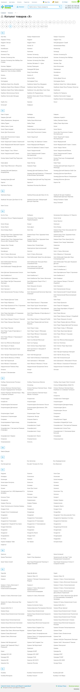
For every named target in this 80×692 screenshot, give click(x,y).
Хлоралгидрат (5, 398)
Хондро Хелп (31, 535)
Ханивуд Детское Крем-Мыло (62, 173)
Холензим (57, 476)
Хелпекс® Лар (5, 54)
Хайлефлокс (31, 117)
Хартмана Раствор (6, 185)
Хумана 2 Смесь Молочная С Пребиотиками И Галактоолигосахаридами (36, 589)
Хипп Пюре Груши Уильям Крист (37, 305)
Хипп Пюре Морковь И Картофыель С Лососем (38, 314)
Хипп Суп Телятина (59, 343)
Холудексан (4, 500)
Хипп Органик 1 (58, 286)
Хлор (55, 392)
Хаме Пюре (57, 163)
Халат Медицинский (60, 141)
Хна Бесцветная (6, 464)
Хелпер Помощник (33, 66)
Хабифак (30, 114)
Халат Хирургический (33, 150)
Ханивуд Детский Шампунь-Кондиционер (9, 171)
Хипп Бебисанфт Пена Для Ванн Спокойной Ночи (37, 262)
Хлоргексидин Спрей (7, 413)
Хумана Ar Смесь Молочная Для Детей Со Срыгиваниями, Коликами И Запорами (66, 597)
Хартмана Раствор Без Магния (36, 185)
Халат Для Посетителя (8, 132)
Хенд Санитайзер (32, 72)
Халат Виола (58, 129)
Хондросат (4, 533)
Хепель (3, 75)
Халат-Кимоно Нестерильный (36, 129)
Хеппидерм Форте (59, 81)
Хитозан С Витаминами (8, 372)
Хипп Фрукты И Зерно (7, 346)
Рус (49, 2)
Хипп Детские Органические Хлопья (12, 272)
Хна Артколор (31, 461)
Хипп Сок (56, 337)
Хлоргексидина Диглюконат (9, 407)
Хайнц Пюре (31, 123)
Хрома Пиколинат (6, 557)
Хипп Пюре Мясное (59, 313)
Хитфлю (29, 372)
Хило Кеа (30, 230)
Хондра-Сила (5, 509)
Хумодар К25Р (58, 654)
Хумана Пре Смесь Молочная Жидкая (12, 630)
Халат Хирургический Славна (10, 153)
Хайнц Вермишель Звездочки (10, 120)
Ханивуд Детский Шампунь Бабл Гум (65, 170)
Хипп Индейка (31, 272)
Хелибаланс (4, 48)
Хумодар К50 (5, 657)
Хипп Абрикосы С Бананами (62, 254)
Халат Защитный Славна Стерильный (12, 141)
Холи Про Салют (32, 488)
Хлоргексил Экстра (33, 416)
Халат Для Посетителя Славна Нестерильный (63, 133)
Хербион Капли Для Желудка (10, 96)
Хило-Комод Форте (6, 230)
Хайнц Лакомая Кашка (60, 120)
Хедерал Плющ (5, 39)
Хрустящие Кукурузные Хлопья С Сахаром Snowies (64, 562)
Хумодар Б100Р (32, 651)
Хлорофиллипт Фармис (8, 436)
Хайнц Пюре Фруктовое (61, 123)
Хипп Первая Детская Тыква (9, 299)
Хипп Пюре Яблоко (33, 337)
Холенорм (4, 479)
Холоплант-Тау (58, 491)
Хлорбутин (4, 401)
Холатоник (4, 485)
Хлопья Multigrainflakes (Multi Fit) (63, 385)
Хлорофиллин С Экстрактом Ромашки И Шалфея (12, 429)
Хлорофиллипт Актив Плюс (62, 428)
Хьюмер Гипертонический (35, 672)
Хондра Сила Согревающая (9, 512)
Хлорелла (57, 395)
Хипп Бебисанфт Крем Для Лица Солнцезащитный (64, 258)
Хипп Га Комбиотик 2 (60, 269)
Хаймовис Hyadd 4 (59, 117)
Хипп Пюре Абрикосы (7, 302)
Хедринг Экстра (5, 42)
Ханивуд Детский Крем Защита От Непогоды (64, 166)
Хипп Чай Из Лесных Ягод (62, 354)
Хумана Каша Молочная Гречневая (11, 623)
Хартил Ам (57, 182)
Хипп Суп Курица (32, 343)
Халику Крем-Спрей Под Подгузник (11, 158)
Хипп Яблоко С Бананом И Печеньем (65, 363)
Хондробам (57, 512)
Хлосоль (29, 442)
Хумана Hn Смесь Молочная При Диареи (11, 603)
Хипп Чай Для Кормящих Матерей (64, 351)
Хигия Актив (57, 218)
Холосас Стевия (32, 497)
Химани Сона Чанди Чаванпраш (63, 242)
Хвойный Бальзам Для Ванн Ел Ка (37, 195)
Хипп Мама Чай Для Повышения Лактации (11, 282)
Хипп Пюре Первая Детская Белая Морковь (37, 323)
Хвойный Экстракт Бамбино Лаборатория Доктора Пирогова (63, 195)
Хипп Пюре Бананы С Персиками (37, 302)
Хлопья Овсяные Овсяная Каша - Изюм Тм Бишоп (39, 388)
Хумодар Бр (57, 651)
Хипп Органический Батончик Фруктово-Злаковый (39, 292)
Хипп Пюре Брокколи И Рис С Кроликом (13, 305)
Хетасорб (4, 105)
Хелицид (56, 51)
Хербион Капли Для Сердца (62, 96)
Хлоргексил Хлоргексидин (9, 416)
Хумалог (3, 576)
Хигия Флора (5, 224)
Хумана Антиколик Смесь (35, 605)
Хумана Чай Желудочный (8, 642)
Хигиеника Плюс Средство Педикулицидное (35, 219)
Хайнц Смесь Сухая (7, 126)
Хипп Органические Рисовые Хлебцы (12, 292)
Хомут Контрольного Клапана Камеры (12, 506)
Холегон (29, 473)
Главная (3, 12)
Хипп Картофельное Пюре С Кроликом (65, 272)
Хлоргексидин (31, 401)
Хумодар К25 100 (6, 654)
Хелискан (30, 51)
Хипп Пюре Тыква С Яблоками (36, 331)
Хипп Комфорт (58, 278)
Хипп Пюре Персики (7, 328)
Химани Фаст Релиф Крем (35, 245)
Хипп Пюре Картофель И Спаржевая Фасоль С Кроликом (12, 314)
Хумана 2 (30, 585)
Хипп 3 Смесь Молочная (34, 254)
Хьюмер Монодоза (6, 675)
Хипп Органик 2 (5, 289)
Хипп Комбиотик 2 (32, 275)
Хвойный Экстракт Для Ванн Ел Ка (11, 199)
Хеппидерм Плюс (32, 81)
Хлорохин (4, 439)
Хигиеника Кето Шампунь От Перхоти (65, 215)
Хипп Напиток (5, 286)
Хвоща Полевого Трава (61, 199)
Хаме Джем (4, 163)
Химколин (57, 245)
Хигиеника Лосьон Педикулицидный (12, 218)
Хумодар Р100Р (58, 657)
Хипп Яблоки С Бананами (9, 363)
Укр (46, 2)
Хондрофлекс (5, 535)
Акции (56, 2)
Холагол (56, 482)
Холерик (29, 479)
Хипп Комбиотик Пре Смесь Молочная (39, 278)
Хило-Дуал (30, 227)
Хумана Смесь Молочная (8, 636)
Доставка (12, 2)
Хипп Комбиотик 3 (59, 275)
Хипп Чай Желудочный (34, 354)
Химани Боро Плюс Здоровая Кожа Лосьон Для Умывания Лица (11, 240)
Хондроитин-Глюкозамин (35, 518)
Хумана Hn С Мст (32, 602)
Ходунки (3, 473)
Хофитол (3, 544)
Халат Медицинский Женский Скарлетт (13, 144)
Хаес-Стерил (5, 114)
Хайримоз (30, 126)
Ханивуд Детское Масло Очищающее (65, 176)
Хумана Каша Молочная (34, 620)
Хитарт (29, 369)
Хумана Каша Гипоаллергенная (10, 620)
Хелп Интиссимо (59, 66)
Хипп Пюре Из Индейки (8, 308)
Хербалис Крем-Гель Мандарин (37, 84)
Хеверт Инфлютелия (33, 36)
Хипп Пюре (57, 299)
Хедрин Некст (31, 42)
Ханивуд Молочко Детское (62, 179)
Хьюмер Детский (58, 672)
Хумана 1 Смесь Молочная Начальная (65, 582)
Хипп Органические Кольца (62, 289)
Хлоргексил (57, 413)
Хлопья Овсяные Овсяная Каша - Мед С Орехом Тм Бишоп (12, 393)
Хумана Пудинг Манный (34, 630)
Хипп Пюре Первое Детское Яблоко (64, 322)
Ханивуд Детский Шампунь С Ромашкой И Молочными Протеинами (39, 174)
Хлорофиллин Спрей (33, 425)
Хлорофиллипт (32, 428)
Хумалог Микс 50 (59, 576)
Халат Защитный (32, 137)
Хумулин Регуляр (32, 663)
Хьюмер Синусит (32, 675)
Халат (55, 126)
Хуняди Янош (58, 663)
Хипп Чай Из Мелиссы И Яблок (10, 357)
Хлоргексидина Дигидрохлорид (63, 404)
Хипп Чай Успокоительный (62, 357)
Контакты (76, 689)
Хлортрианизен (5, 442)
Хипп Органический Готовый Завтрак (65, 292)
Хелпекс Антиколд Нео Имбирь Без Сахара (11, 61)
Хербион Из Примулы (60, 93)
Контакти (34, 2)
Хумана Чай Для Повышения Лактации (65, 639)
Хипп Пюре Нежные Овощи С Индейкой (66, 316)
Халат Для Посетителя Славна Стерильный (10, 137)
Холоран (30, 494)
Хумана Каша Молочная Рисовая (11, 627)
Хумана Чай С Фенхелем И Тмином (64, 642)
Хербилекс (57, 90)
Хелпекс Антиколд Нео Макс (36, 60)
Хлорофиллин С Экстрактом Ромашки (65, 425)
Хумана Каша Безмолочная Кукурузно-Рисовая (39, 614)
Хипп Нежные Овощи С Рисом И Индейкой (64, 282)
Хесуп (55, 102)
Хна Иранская (57, 464)
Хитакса (3, 369)
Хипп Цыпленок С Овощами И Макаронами (36, 349)
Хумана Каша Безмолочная (35, 611)
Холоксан (30, 491)
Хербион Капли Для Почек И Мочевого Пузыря (39, 96)
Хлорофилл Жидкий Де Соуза (63, 422)
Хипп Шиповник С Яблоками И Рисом (65, 360)
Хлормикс (4, 419)
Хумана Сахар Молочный (8, 633)
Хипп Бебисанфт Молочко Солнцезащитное (9, 262)
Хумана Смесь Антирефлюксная (37, 633)
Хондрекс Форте (59, 506)
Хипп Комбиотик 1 (6, 275)
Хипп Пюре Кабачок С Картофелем (38, 308)
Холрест (56, 497)
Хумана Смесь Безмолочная (62, 633)
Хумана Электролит (60, 645)
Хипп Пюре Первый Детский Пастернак (66, 325)
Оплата (19, 2)
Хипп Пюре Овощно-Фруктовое (10, 322)
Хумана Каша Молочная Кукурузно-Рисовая (64, 623)
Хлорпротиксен (32, 439)
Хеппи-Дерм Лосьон (60, 78)
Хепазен (56, 75)
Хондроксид (31, 527)
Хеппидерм (4, 81)
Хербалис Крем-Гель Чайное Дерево (65, 84)
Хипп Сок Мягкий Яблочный (35, 340)
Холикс (3, 488)
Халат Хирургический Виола (62, 150)
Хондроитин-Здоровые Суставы (63, 518)
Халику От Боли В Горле (34, 158)
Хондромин (30, 530)
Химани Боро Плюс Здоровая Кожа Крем (38, 235)
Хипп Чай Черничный (7, 360)
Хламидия (4, 385)
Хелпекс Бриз (58, 60)
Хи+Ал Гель (4, 215)
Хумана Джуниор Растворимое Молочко (39, 608)
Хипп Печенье (31, 299)
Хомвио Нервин (58, 500)
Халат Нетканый (6, 147)
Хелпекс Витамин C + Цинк (35, 63)
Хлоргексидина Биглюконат (9, 404)
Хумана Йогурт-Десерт (60, 608)
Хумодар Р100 (31, 657)
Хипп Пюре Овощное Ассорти (63, 319)
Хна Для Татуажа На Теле (35, 464)
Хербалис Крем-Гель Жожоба (10, 84)
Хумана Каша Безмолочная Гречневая (12, 614)
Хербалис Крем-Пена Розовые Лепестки (66, 87)
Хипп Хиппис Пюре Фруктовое (63, 346)
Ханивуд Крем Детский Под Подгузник (39, 179)
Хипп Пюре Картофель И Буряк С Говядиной (64, 309)
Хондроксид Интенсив (60, 527)
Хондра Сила (58, 509)
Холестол (30, 482)
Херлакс (29, 102)
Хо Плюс (3, 538)
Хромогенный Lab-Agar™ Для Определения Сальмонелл (63, 558)
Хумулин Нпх (5, 663)
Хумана (3, 579)
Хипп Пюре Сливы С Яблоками (63, 328)
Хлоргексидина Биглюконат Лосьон (38, 404)
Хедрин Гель (57, 39)
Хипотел (29, 251)
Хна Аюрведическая (59, 461)
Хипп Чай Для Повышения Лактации (12, 354)
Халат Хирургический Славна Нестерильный (36, 154)
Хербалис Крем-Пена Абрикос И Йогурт (13, 87)
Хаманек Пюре (31, 166)
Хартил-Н (30, 182)
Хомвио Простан (6, 503)
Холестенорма (58, 479)
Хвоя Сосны (4, 205)
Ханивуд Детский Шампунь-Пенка (37, 170)
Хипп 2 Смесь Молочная (8, 254)
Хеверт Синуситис (59, 36)
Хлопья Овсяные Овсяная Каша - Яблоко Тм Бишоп (37, 393)
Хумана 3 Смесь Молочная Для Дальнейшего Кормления (63, 591)
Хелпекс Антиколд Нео (8, 57)
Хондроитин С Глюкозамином (36, 524)
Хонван (29, 506)
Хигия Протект (58, 221)
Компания (4, 2)
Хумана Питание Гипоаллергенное (64, 627)
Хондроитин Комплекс (60, 521)
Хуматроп (30, 648)
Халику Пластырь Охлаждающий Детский (64, 159)
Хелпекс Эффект (6, 66)
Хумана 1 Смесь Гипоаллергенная (64, 579)
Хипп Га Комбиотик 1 (60, 266)
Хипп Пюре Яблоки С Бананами (37, 334)
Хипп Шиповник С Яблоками (36, 360)
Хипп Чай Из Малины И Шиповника (38, 357)
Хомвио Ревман (32, 503)
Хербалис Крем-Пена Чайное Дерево (12, 90)
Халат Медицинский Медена (36, 144)
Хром (28, 554)
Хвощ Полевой (58, 202)
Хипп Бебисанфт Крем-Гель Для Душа (39, 257)
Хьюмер (3, 672)
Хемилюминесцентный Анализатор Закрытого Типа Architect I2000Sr (11, 70)
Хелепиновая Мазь (59, 45)
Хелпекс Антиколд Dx (60, 54)
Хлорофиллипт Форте (34, 436)
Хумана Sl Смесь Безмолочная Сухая (65, 602)
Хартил (3, 182)
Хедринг (29, 39)
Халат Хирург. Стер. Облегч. (9, 150)
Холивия (56, 485)
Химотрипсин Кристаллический (36, 248)
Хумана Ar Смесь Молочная (35, 595)
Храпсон (3, 554)
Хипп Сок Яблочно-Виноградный (64, 340)
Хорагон (29, 538)
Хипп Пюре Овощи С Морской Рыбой (38, 319)
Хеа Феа (3, 36)
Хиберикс (30, 215)
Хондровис (4, 515)
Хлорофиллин (5, 425)
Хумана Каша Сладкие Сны (35, 627)
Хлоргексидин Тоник (33, 413)
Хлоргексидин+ (58, 401)
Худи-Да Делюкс (32, 573)
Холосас (56, 494)
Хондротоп (57, 533)
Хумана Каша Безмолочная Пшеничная (66, 614)
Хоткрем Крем (58, 541)
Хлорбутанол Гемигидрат (61, 398)
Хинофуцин (4, 251)
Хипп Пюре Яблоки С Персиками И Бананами (11, 337)
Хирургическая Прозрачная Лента (37, 366)
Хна (2, 461)
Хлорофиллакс (31, 422)
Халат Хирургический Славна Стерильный (63, 154)
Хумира (56, 648)
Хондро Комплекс (6, 527)
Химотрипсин (5, 248)
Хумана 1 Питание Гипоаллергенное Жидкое (38, 580)
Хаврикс (56, 114)
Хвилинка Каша (5, 195)
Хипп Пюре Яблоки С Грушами (63, 334)
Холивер (29, 485)
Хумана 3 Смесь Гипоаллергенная (64, 588)
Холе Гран (57, 473)
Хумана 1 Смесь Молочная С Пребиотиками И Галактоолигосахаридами (10, 586)
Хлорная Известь (32, 419)
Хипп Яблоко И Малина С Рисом (37, 363)
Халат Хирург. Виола (60, 147)
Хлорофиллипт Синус (34, 431)
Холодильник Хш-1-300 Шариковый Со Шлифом (13, 492)
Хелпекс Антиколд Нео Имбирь (63, 57)
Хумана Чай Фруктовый (34, 645)
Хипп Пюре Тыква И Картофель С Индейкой (11, 331)
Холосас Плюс (5, 497)
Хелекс (3, 45)
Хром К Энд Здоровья (34, 557)
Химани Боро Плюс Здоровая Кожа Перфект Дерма (38, 240)
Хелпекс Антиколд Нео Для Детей (37, 57)
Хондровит (30, 515)
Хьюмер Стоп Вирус (59, 675)
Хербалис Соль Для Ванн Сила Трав (38, 90)
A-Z (42, 26)
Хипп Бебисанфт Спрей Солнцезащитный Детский (35, 267)
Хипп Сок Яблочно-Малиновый (10, 343)
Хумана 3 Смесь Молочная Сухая (11, 595)
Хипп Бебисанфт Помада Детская (11, 266)
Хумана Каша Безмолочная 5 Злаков (65, 611)
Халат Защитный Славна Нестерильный (61, 137)
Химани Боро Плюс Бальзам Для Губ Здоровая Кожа (65, 230)
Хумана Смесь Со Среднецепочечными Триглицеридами (39, 637)
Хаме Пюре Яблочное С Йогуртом (11, 166)
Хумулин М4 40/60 (59, 660)
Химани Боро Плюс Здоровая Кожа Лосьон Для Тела (64, 235)
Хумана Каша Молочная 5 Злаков (64, 620)
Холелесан (30, 476)
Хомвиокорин (31, 500)
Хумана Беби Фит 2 (7, 608)
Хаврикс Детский (6, 117)
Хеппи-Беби (31, 78)
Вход (65, 2)
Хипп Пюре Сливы (33, 328)
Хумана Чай (57, 636)
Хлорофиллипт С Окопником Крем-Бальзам (64, 432)
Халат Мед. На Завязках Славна (37, 141)
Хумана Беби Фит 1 (59, 605)
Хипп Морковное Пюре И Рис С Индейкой (37, 282)
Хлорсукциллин (58, 439)
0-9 (46, 26)
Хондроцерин (58, 535)
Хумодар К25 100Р (33, 654)
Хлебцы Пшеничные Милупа (36, 382)
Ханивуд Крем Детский (8, 179)
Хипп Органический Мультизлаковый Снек (65, 295)
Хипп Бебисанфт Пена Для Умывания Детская (65, 262)
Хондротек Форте (32, 533)
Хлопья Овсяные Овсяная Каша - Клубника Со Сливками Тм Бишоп (64, 388)
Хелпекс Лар (57, 63)
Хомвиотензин (58, 503)
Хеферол (30, 105)
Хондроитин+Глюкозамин (8, 521)
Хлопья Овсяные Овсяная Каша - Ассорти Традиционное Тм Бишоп (11, 388)
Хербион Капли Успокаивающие (63, 99)
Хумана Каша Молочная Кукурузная (38, 623)
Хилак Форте (5, 227)
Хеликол (29, 48)
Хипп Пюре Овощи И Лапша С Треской (13, 319)
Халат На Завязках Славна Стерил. (38, 147)
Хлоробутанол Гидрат (60, 419)
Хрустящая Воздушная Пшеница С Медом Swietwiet (38, 562)
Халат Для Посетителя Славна (36, 132)
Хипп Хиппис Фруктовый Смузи (10, 349)
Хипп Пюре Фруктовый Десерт (63, 331)
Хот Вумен (30, 541)
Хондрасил (30, 509)
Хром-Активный (58, 554)
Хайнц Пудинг (5, 123)
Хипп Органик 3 (32, 289)
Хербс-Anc (4, 102)
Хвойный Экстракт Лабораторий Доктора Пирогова (37, 200)
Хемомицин (57, 69)
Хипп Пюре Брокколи (60, 302)
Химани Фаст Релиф (7, 245)
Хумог (2, 651)
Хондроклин (57, 524)
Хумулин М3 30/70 (32, 660)
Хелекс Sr (30, 45)
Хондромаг (4, 530)
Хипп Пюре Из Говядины (61, 305)
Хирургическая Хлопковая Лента (64, 366)
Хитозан (56, 369)
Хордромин (57, 538)
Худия (55, 573)
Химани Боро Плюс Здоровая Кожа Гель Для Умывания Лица (11, 235)
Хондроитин (4, 518)
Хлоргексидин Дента (60, 407)
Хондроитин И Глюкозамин (35, 521)
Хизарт (29, 224)
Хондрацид (30, 512)
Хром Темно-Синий (7, 562)
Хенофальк (57, 72)
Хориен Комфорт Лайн (8, 541)
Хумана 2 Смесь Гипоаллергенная (64, 585)
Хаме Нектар (31, 163)
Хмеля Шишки (5, 451)
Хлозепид (30, 385)
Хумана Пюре (58, 630)
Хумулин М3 (4, 660)
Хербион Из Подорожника (35, 93)
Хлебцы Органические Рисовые (10, 382)
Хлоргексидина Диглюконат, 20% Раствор (37, 408)
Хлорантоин (31, 398)
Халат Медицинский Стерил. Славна (65, 144)
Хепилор (3, 78)
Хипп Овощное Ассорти (34, 286)
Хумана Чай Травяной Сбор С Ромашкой (10, 646)
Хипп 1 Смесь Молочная (61, 251)
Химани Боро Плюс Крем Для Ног (64, 239)
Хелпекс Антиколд (32, 54)
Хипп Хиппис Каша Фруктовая (36, 346)
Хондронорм (57, 530)
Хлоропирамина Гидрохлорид (10, 422)
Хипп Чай (56, 349)
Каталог (10, 12)
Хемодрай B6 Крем (33, 69)
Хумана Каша (5, 611)
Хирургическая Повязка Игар (10, 366)
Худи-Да (3, 573)
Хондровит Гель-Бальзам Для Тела (64, 515)
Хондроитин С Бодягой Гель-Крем (11, 524)
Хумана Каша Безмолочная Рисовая (65, 617)
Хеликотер (57, 48)
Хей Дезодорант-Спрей (61, 42)
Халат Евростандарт (7, 129)
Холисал (56, 488)
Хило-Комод (57, 227)
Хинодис (56, 248)
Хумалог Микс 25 (32, 576)
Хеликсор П (4, 51)
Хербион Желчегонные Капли (10, 93)
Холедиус (4, 476)
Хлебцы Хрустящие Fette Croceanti (64, 382)
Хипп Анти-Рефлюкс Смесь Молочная (12, 257)
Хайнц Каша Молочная (34, 120)
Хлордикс (56, 416)
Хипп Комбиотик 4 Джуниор (9, 278)
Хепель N (30, 75)
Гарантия (26, 2)
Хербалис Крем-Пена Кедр (35, 87)
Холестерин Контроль (7, 482)
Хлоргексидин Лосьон (60, 410)
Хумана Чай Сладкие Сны (35, 642)
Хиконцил (57, 224)
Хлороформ (57, 436)
